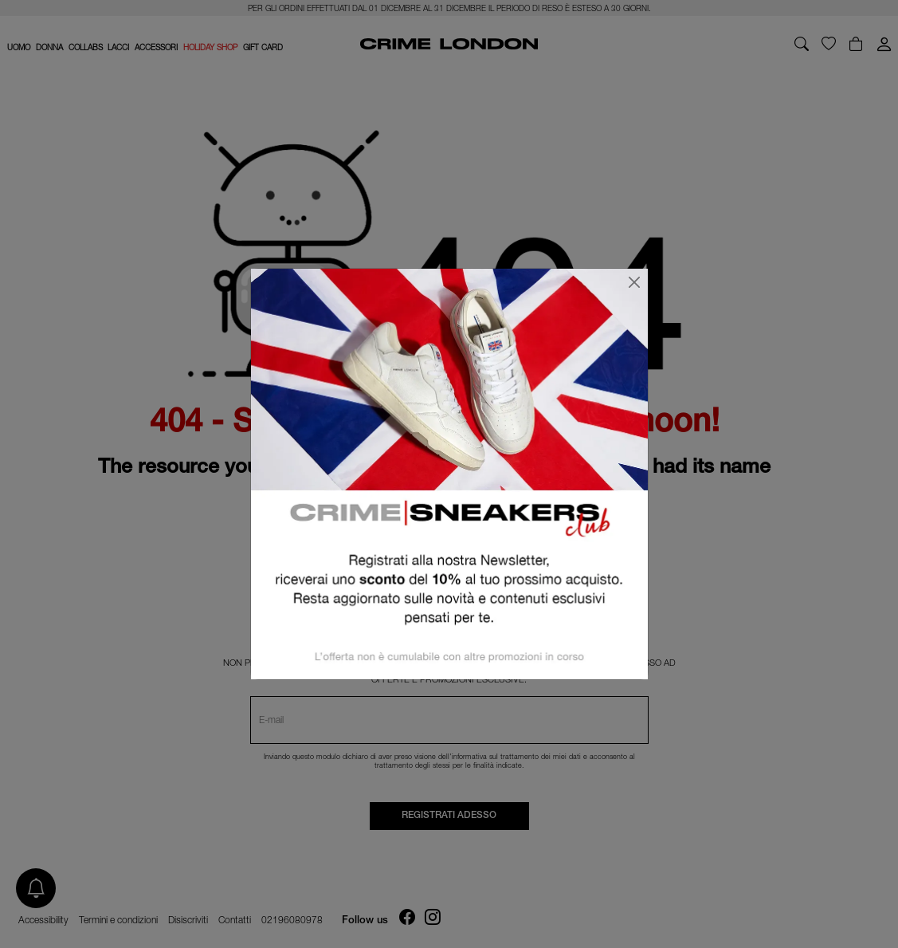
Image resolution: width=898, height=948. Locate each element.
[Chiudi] (634, 282)
